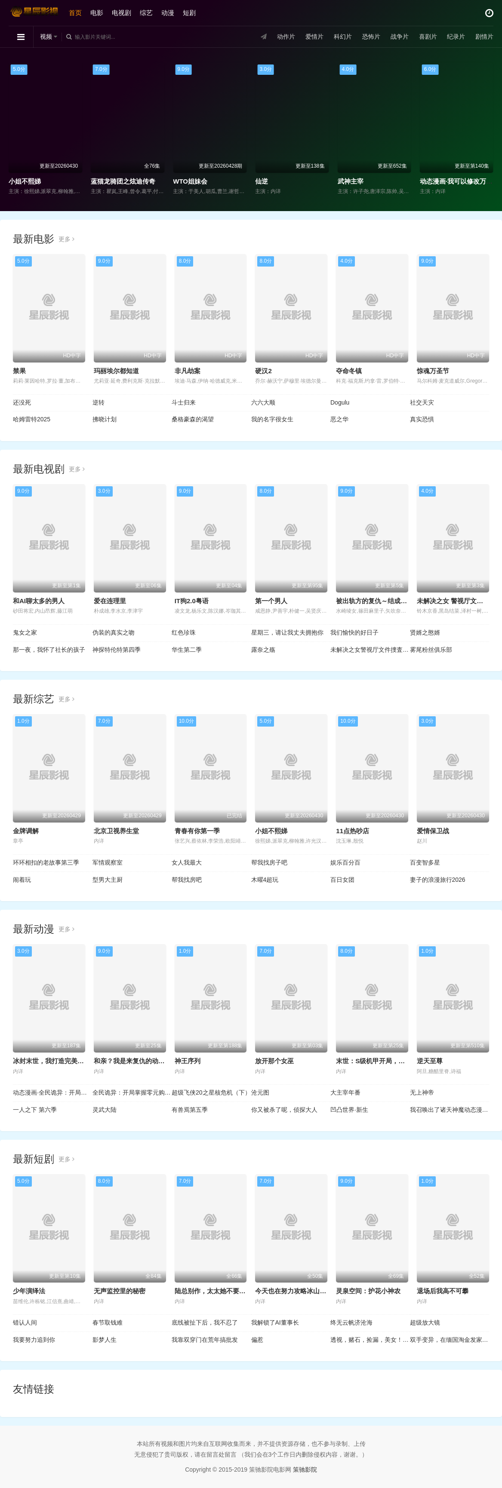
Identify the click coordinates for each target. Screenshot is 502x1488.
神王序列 (187, 1061)
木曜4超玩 (265, 879)
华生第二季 (187, 649)
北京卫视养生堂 (116, 831)
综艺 (146, 12)
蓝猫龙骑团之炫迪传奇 (123, 181)
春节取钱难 (107, 1322)
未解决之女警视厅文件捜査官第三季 (370, 649)
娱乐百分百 (345, 862)
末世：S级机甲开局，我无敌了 (380, 1061)
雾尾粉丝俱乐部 (431, 649)
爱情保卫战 (433, 831)
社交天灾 (422, 402)
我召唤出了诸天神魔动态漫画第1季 (450, 1109)
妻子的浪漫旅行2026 (437, 879)
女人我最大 (187, 862)
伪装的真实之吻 (113, 632)
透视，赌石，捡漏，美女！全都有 (370, 1339)
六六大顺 (263, 402)
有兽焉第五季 (190, 1109)
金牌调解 (26, 831)
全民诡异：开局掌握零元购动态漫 (132, 1092)
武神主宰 (350, 181)
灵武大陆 (104, 1109)
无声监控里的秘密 (119, 1291)
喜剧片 (428, 36)
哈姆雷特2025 (31, 419)
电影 (96, 12)
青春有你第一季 (197, 831)
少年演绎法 (29, 1291)
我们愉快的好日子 (354, 632)
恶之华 (339, 419)
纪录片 (456, 36)
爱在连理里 (110, 600)
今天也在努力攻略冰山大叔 (294, 1291)
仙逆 (261, 181)
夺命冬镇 (349, 370)
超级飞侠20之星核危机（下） (211, 1092)
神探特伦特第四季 (116, 649)
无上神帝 (422, 1092)
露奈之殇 (263, 649)
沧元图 (260, 1092)
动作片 (286, 36)
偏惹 (257, 1339)
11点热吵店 (352, 831)
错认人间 (25, 1322)
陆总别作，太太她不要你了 (213, 1291)
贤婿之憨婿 (425, 632)
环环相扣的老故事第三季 (46, 862)
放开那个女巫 (274, 1061)
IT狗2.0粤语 (192, 600)
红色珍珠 (184, 632)
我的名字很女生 (272, 419)
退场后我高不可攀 (442, 1291)
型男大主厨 (107, 879)
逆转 (98, 402)
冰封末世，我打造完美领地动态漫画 (64, 1061)
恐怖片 (371, 36)
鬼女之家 (25, 632)
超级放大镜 (425, 1322)
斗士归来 (184, 402)
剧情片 (484, 36)
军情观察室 (107, 862)
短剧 (189, 12)
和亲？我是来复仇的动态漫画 (136, 1061)
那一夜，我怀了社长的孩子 (49, 649)
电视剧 (121, 12)
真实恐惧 (422, 419)
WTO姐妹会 (190, 181)
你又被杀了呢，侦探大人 (284, 1109)
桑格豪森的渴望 (193, 419)
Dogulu (339, 402)
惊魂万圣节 (433, 370)
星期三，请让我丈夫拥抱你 (287, 632)
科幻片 (343, 36)
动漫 (167, 12)
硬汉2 (263, 370)
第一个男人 (271, 600)
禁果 (19, 370)
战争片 (399, 36)
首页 (75, 12)
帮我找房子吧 (269, 862)
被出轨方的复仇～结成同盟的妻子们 (387, 600)
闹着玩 (22, 879)
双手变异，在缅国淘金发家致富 (450, 1339)
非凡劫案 (187, 370)
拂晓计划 (104, 419)
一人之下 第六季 (35, 1109)
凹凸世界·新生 (349, 1109)
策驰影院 (305, 1469)
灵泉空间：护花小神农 (368, 1291)
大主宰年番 (345, 1092)
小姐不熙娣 (25, 181)
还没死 (22, 402)
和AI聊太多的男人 (39, 600)
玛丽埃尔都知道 (116, 370)
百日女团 (342, 879)
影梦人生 (104, 1339)
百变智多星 (425, 862)
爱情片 (314, 36)
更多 (66, 239)
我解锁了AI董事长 (275, 1322)
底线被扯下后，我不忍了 (205, 1322)
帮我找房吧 (187, 879)
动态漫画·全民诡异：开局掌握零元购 (52, 1092)
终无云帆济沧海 (351, 1322)
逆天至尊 (430, 1061)
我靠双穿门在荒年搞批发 (205, 1339)
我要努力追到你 (34, 1339)
